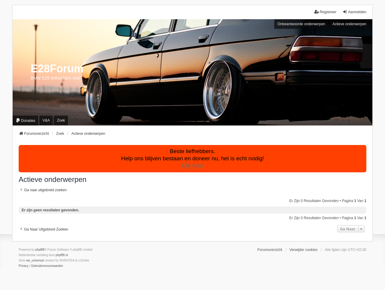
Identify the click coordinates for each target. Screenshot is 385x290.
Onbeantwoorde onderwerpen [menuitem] (301, 24)
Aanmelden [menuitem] (354, 12)
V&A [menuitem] (46, 120)
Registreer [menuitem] (325, 12)
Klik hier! (192, 165)
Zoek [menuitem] (61, 120)
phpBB (40, 249)
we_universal (35, 260)
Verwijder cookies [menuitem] (303, 250)
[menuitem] (25, 120)
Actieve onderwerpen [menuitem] (349, 24)
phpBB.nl (62, 255)
